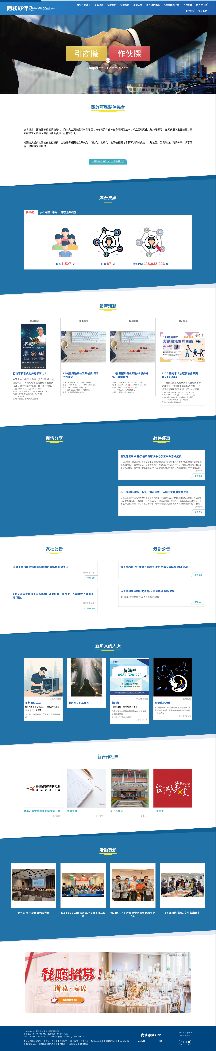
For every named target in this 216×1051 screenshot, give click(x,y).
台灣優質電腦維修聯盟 (48, 1044)
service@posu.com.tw (74, 1037)
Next (211, 54)
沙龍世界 (84, 1041)
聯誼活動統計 (68, 212)
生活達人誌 (31, 1044)
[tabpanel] (108, 54)
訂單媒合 (64, 1041)
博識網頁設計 (35, 1041)
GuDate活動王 (97, 1041)
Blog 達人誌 (123, 1041)
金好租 (55, 1041)
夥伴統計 (31, 212)
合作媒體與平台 (48, 212)
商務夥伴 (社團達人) (69, 1044)
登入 (190, 1032)
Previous (5, 54)
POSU (189, 1036)
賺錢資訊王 (111, 1041)
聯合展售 (74, 1041)
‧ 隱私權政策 (53, 1031)
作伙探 (46, 1041)
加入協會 (183, 1032)
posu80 (53, 1037)
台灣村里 (84, 1044)
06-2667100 (62, 1034)
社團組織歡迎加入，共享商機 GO (108, 161)
